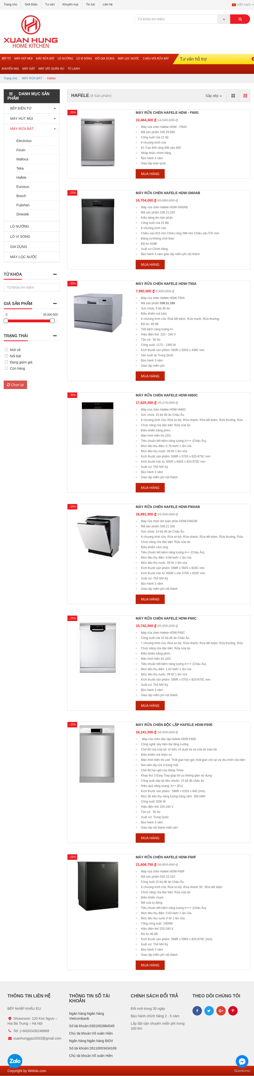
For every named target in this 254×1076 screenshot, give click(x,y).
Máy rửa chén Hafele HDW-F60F (166, 857)
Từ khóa (13, 274)
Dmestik (22, 214)
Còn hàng (17, 368)
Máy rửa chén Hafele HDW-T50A (166, 284)
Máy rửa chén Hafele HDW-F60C (166, 618)
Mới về (15, 350)
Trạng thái (16, 336)
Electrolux (24, 141)
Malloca (22, 159)
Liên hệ (108, 4)
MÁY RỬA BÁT (32, 78)
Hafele (21, 177)
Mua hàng (150, 174)
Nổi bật (15, 356)
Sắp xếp (213, 96)
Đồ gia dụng (104, 58)
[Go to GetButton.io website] (242, 1071)
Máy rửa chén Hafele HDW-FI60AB (168, 507)
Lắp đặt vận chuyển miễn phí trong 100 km (158, 1025)
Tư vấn (50, 4)
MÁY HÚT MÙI (20, 118)
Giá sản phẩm (18, 303)
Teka (20, 168)
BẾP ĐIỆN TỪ (20, 108)
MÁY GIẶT (28, 68)
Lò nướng (65, 58)
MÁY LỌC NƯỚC (22, 257)
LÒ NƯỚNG (18, 226)
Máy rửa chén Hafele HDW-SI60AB (168, 193)
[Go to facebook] (242, 1061)
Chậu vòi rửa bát (156, 58)
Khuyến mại (70, 4)
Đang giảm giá (21, 362)
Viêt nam (243, 4)
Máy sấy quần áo (51, 68)
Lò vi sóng (84, 58)
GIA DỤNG (17, 247)
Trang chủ (10, 4)
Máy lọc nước (128, 58)
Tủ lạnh (74, 68)
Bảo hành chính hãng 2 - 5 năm (155, 1016)
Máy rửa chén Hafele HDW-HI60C (167, 395)
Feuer (21, 150)
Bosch (21, 196)
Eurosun (22, 187)
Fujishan (23, 205)
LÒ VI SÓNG (19, 237)
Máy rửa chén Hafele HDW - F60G (167, 113)
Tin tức (90, 4)
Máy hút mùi (23, 58)
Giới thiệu (31, 4)
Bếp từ (6, 58)
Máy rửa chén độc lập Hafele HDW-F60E (174, 725)
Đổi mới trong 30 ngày (148, 1009)
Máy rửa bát (45, 58)
